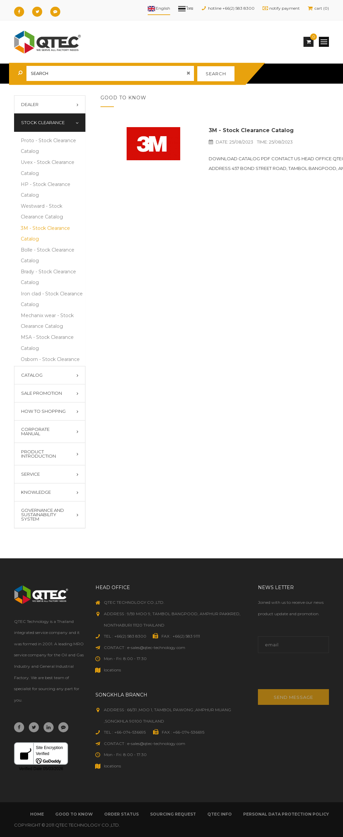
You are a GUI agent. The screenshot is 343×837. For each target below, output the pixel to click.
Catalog (32, 375)
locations (112, 669)
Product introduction (38, 454)
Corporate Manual (35, 431)
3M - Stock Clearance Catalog (251, 130)
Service (30, 474)
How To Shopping (43, 411)
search (216, 73)
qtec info (219, 814)
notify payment (284, 8)
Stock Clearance (43, 122)
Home (37, 814)
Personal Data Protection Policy (286, 814)
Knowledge (36, 492)
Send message (293, 697)
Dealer (30, 104)
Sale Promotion (41, 393)
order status (121, 814)
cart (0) (322, 8)
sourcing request (173, 814)
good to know (74, 814)
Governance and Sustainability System (42, 514)
